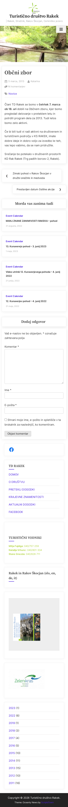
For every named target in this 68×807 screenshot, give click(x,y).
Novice (13, 93)
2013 (12, 768)
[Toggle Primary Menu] (61, 29)
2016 (12, 745)
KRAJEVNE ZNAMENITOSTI (26, 497)
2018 (12, 730)
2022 (12, 715)
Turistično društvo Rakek (34, 16)
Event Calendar (14, 216)
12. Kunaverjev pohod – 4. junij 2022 (26, 301)
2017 (12, 738)
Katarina (35, 81)
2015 (12, 753)
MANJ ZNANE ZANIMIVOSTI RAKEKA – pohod (31, 221)
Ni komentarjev (16, 87)
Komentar (12, 346)
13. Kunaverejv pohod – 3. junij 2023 (26, 246)
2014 (12, 760)
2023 (12, 708)
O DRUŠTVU (17, 482)
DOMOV (14, 474)
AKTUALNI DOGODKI (22, 504)
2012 (12, 775)
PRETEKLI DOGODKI (22, 489)
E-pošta (11, 405)
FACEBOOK (16, 512)
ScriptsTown (47, 802)
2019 (12, 723)
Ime (8, 390)
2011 (12, 783)
